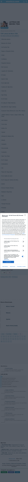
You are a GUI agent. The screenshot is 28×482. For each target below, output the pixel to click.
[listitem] (14, 238)
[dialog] (14, 241)
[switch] (23, 241)
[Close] (25, 215)
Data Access (12, 266)
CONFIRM (8, 261)
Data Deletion (5, 266)
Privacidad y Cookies (21, 266)
